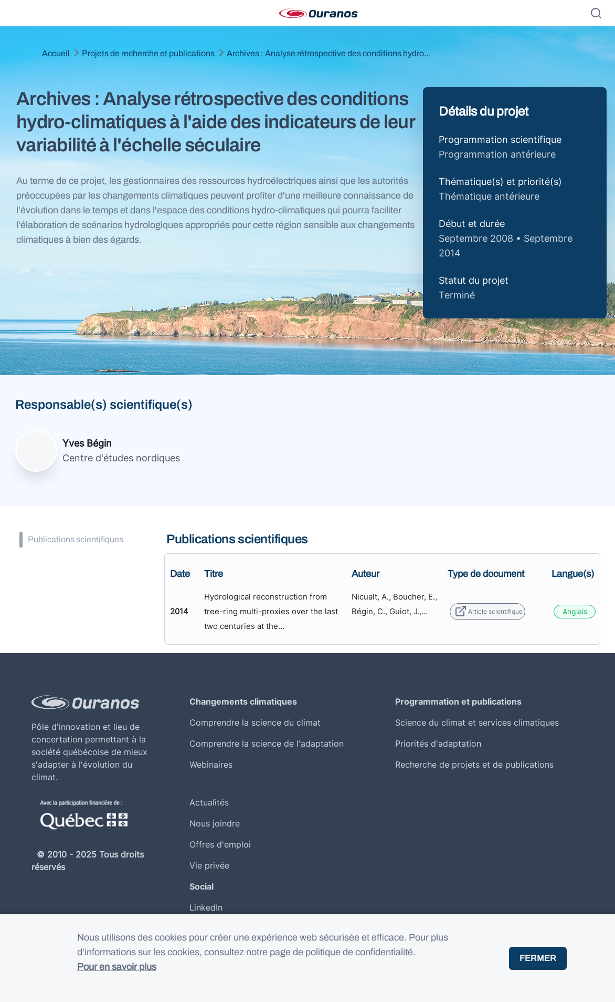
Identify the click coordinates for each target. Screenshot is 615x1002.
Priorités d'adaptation (438, 743)
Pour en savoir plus (116, 967)
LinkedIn (205, 907)
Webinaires (210, 764)
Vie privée (209, 865)
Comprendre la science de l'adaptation (266, 743)
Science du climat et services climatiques (477, 722)
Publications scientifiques (75, 539)
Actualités (209, 802)
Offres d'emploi (220, 844)
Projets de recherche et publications (148, 53)
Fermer (537, 958)
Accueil (56, 53)
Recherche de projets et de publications (474, 764)
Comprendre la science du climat (255, 722)
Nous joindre (214, 823)
